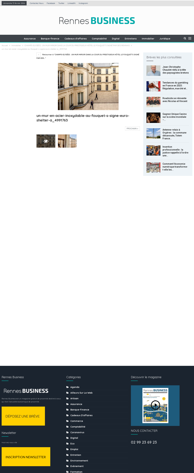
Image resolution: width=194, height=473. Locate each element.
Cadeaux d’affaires (75, 38)
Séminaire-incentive (82, 410)
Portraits (75, 388)
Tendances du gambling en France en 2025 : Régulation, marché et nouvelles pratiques (17, 92)
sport (73, 421)
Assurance (28, 38)
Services (75, 416)
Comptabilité (98, 38)
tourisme (75, 427)
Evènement (77, 342)
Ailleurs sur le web (81, 269)
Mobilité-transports (81, 382)
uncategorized (79, 438)
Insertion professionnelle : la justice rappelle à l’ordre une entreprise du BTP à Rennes (16, 173)
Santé (73, 405)
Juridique (166, 38)
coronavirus (77, 309)
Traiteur (74, 433)
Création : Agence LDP (40, 460)
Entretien (75, 331)
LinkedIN (71, 3)
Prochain (132, 128)
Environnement (79, 337)
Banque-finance (49, 38)
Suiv (17, 234)
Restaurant (76, 399)
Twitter (61, 3)
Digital (116, 38)
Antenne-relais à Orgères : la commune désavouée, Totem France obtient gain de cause (17, 151)
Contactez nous (36, 3)
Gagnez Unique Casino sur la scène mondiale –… (175, 117)
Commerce (76, 297)
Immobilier (149, 38)
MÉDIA (73, 376)
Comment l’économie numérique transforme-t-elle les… (175, 167)
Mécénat (75, 371)
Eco (72, 320)
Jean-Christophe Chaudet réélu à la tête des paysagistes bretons (176, 70)
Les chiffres (77, 365)
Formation (76, 348)
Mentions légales (70, 460)
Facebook (51, 3)
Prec (9, 234)
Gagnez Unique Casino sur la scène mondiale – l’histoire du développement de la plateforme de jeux (17, 128)
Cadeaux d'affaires (81, 291)
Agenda (74, 263)
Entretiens (131, 38)
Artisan (74, 275)
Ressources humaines (83, 393)
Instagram (83, 3)
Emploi (74, 325)
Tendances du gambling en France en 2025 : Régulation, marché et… (175, 85)
